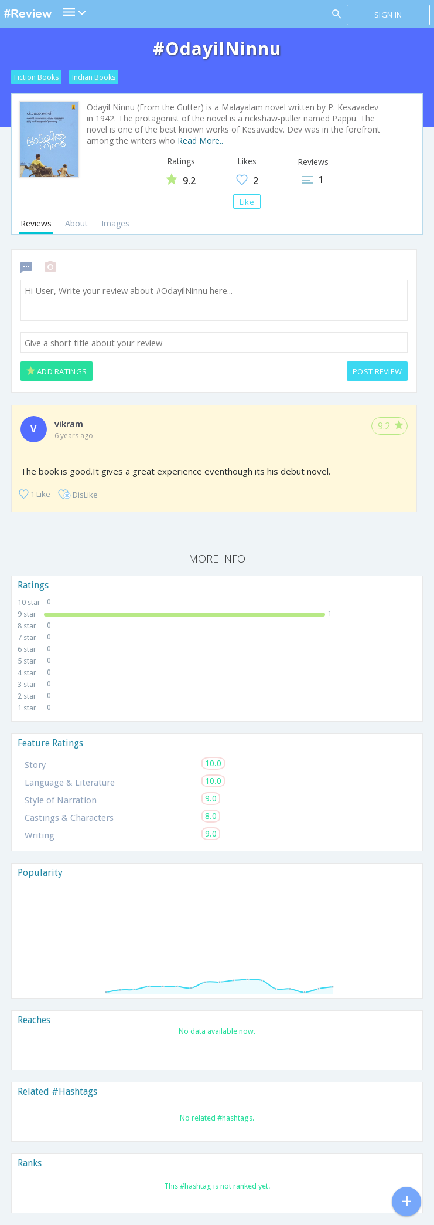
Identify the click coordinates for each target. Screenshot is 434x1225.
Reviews (36, 223)
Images (115, 223)
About (76, 223)
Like (247, 202)
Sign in (388, 14)
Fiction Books (36, 77)
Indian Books (93, 77)
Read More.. (200, 140)
